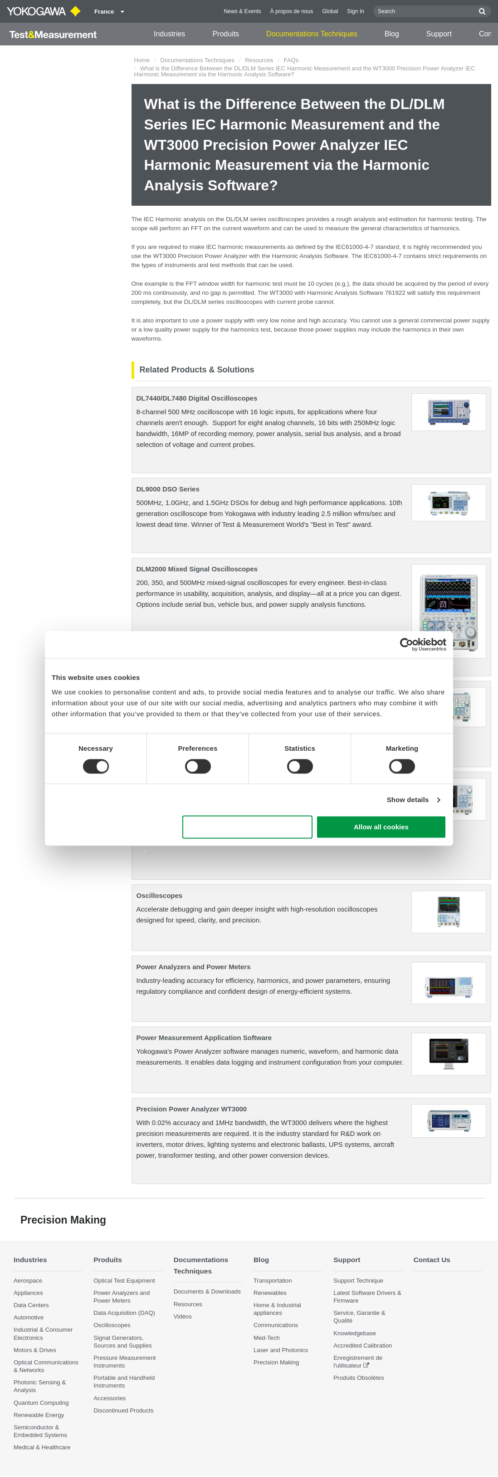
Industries (169, 34)
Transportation (273, 1280)
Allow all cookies (381, 827)
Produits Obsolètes (358, 1377)
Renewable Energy (39, 1415)
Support (439, 34)
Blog (392, 34)
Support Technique (358, 1280)
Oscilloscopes (160, 895)
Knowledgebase (354, 1333)
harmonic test (263, 283)
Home (142, 60)
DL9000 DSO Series (168, 489)
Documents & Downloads (207, 1291)
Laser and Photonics (281, 1350)
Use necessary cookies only (247, 827)
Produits (225, 34)
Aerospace (28, 1280)
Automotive (29, 1317)
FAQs (291, 60)
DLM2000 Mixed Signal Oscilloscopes (197, 569)
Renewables (270, 1292)
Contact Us (432, 1260)
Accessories (109, 1398)
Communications (276, 1325)
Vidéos (183, 1316)
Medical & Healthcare (42, 1447)
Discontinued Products (123, 1410)
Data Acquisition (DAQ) (124, 1312)
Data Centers (31, 1305)
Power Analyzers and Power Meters (194, 967)
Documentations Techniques (311, 34)
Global (330, 11)
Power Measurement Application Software (204, 1037)
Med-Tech (267, 1337)
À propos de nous (291, 11)
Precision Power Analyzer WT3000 (192, 1109)
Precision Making (276, 1362)
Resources (259, 60)
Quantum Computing (41, 1402)
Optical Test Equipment (124, 1280)
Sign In (355, 11)
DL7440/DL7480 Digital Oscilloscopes (197, 398)
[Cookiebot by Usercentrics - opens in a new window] (406, 644)
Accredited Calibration (362, 1345)
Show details (408, 799)
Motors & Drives (35, 1350)
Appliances (28, 1292)
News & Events (242, 11)
